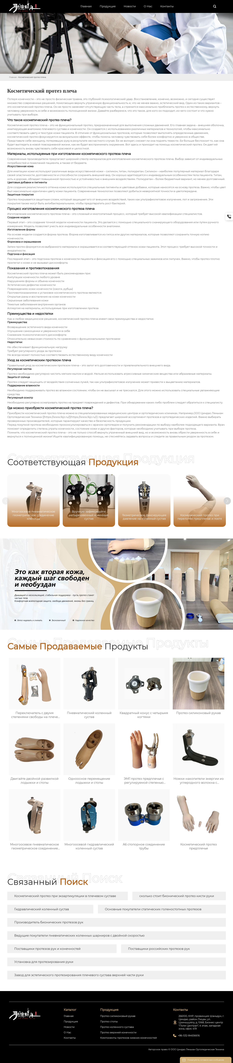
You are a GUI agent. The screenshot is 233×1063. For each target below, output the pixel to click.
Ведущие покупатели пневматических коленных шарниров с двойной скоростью (79, 935)
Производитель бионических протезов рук (48, 922)
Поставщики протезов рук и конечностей (47, 949)
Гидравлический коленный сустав (41, 909)
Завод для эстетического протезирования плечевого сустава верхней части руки (79, 975)
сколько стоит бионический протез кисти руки (176, 896)
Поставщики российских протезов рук (159, 949)
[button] (229, 501)
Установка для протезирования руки (43, 962)
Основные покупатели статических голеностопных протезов (153, 909)
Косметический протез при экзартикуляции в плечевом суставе (65, 896)
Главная (13, 77)
